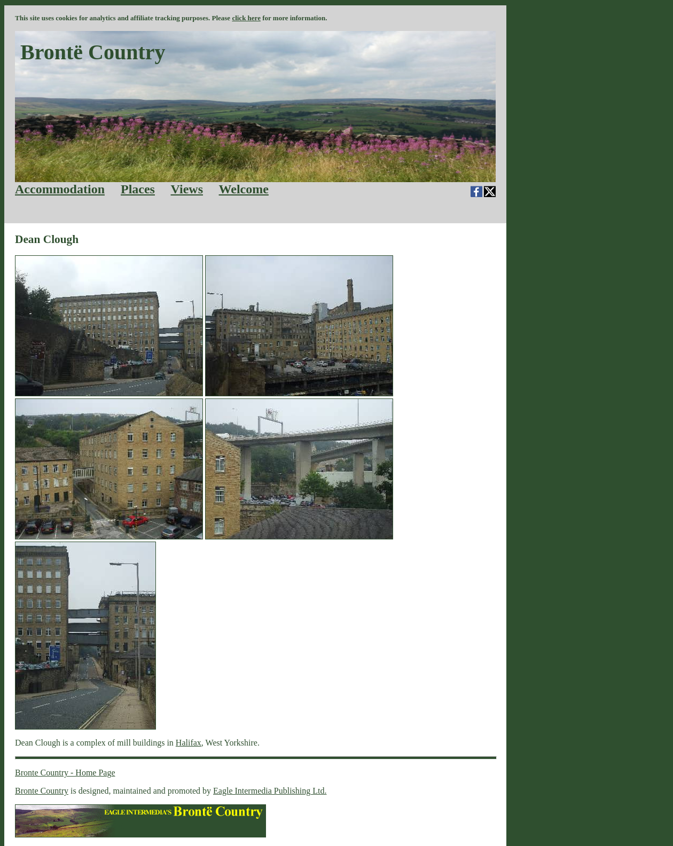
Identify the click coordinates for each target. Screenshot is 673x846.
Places (138, 189)
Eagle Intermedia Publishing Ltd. (269, 790)
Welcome (244, 189)
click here (246, 18)
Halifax (188, 742)
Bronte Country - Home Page (65, 772)
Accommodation (60, 189)
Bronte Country (41, 790)
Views (187, 189)
